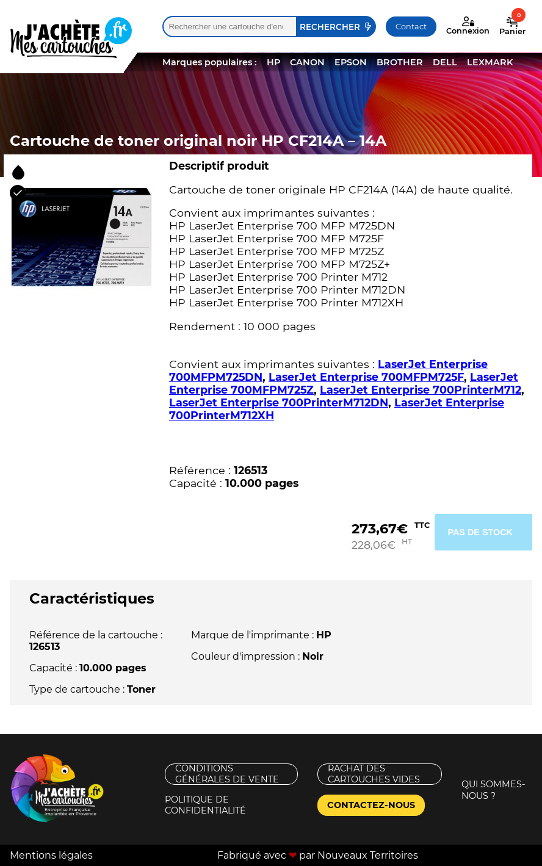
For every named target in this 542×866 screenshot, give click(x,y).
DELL (445, 62)
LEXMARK (490, 62)
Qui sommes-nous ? (493, 790)
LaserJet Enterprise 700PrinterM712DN (278, 402)
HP (273, 62)
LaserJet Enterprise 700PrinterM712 (420, 389)
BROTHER (400, 62)
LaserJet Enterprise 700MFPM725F (366, 376)
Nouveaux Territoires (367, 855)
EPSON (350, 62)
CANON (307, 62)
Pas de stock (480, 532)
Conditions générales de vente (227, 774)
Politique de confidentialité (205, 805)
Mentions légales (51, 855)
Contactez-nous (371, 804)
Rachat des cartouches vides (374, 774)
